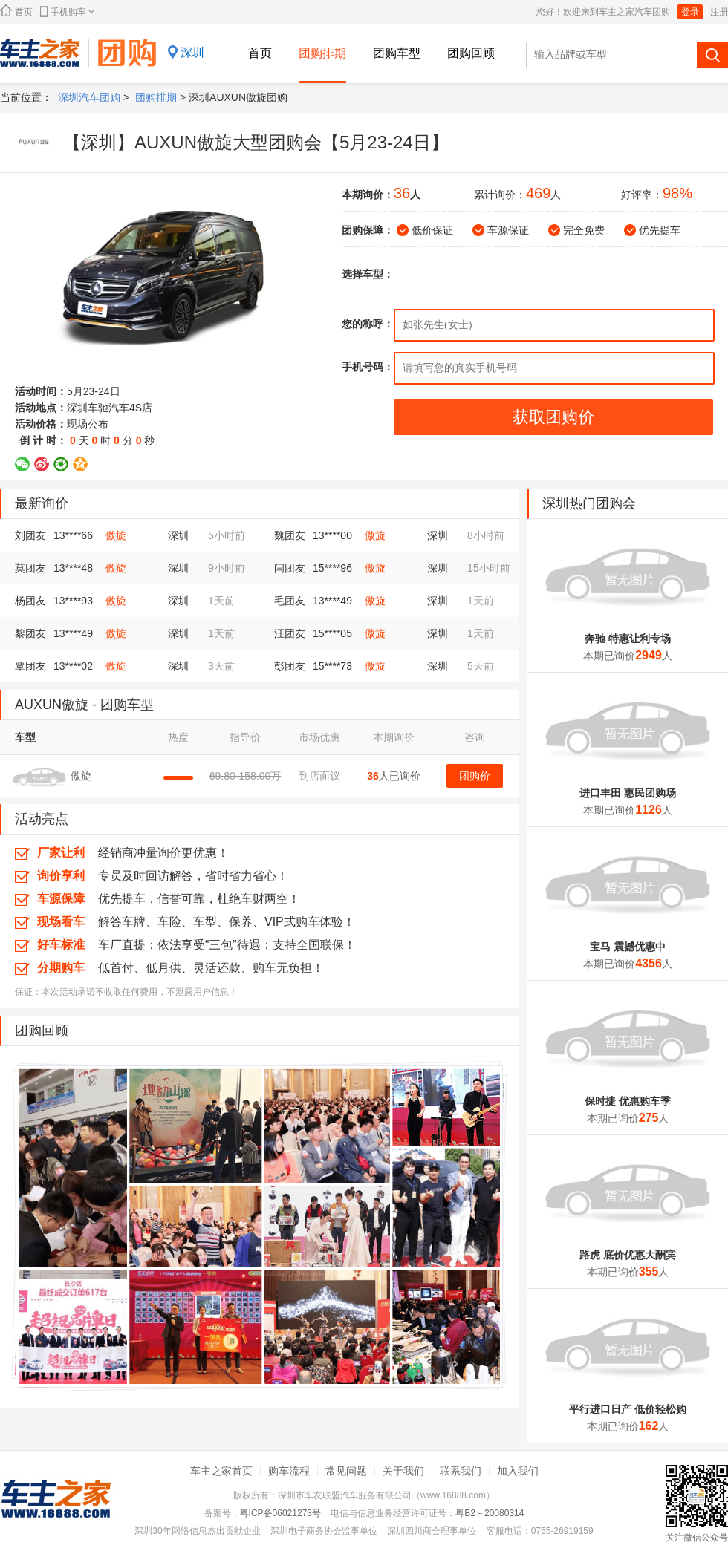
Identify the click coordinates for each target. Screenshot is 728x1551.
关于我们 (403, 1471)
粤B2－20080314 (489, 1513)
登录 (690, 12)
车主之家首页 (221, 1471)
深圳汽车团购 (89, 97)
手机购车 (67, 11)
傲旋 (115, 535)
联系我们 (460, 1471)
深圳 (192, 52)
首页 (16, 10)
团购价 (474, 776)
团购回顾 (471, 53)
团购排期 (322, 53)
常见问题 (346, 1471)
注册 (719, 12)
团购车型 (396, 53)
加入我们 (518, 1471)
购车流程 (289, 1471)
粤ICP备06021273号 (280, 1513)
